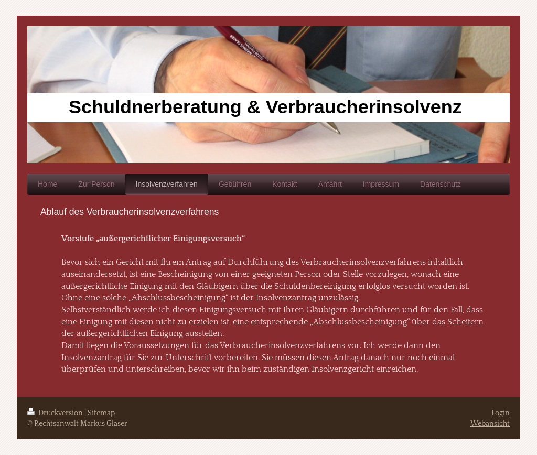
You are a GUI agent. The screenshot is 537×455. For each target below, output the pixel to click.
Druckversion (55, 413)
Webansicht (490, 423)
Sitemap (101, 413)
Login (500, 413)
